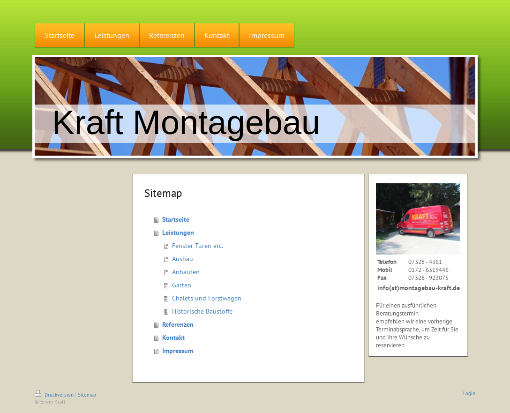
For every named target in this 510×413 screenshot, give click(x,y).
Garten (181, 285)
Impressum (177, 350)
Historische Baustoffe (202, 311)
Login (469, 393)
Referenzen (178, 324)
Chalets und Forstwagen (206, 298)
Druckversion (55, 394)
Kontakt (173, 337)
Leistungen (178, 232)
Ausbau (182, 259)
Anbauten (186, 272)
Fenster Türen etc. (197, 245)
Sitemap (87, 394)
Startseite (175, 219)
